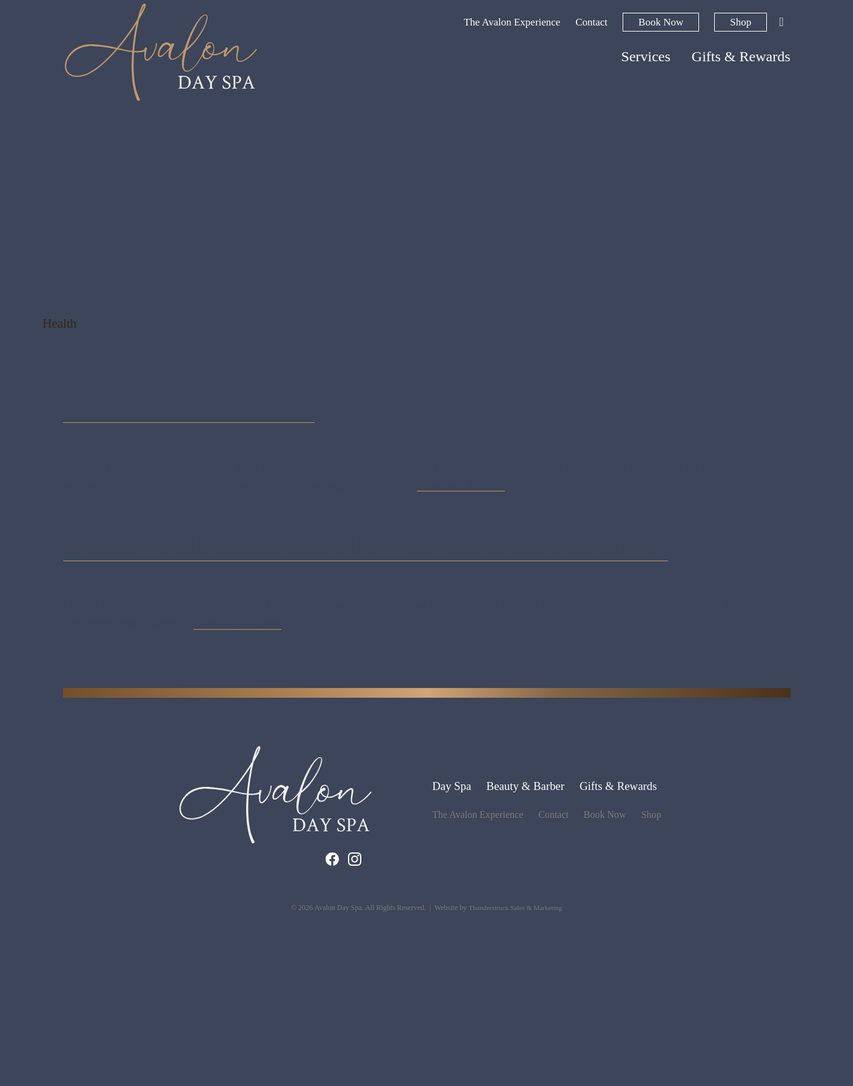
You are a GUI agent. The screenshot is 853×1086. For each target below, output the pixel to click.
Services (646, 56)
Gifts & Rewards (741, 56)
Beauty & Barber (524, 954)
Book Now (660, 22)
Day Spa (447, 954)
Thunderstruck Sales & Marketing (515, 1075)
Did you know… (271, 485)
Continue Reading (461, 575)
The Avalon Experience (512, 22)
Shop (740, 22)
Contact (591, 22)
